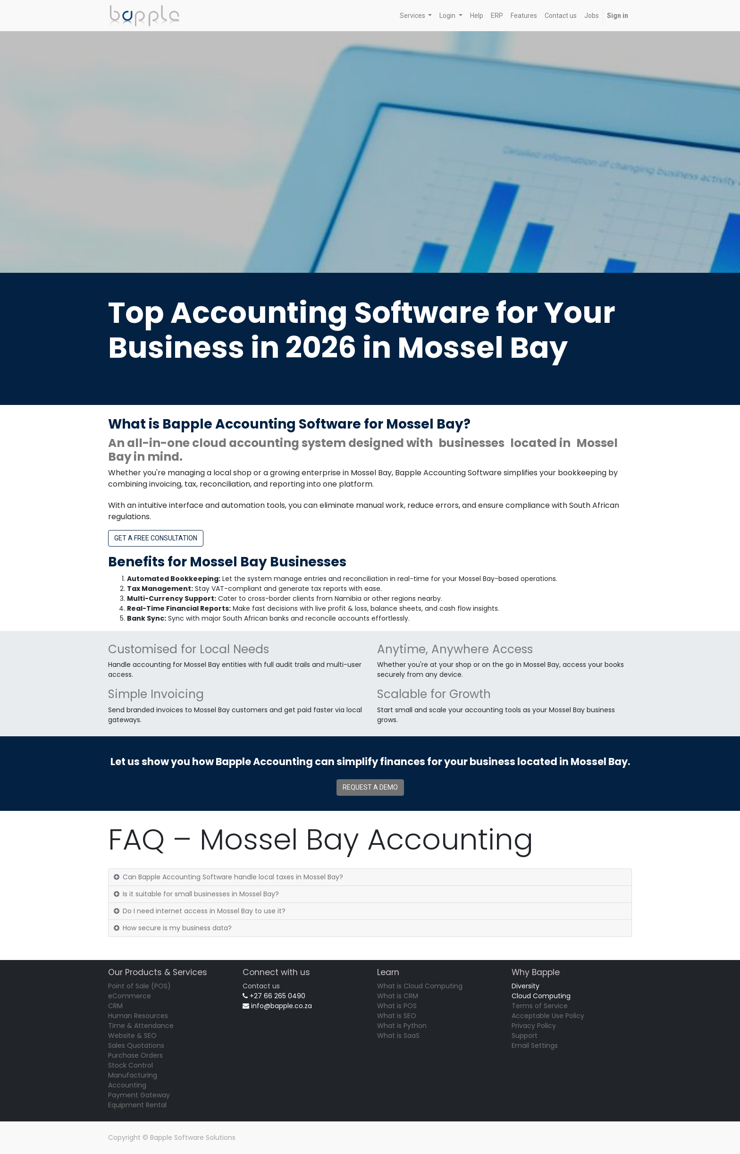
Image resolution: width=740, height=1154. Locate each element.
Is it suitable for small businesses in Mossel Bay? (201, 894)
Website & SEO (132, 1035)
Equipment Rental (137, 1105)
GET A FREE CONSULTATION (155, 538)
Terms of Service (540, 1006)
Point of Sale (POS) (139, 986)
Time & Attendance (141, 1025)
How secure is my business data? (177, 928)
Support (525, 1035)
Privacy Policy (534, 1025)
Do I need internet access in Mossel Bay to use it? (204, 911)
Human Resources (138, 1015)
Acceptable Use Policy (548, 1015)
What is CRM (397, 996)
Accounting (127, 1085)
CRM (115, 1006)
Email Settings (535, 1045)
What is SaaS (398, 1035)
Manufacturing (132, 1075)
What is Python (402, 1025)
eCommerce (129, 996)
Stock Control (130, 1065)
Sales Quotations (136, 1045)
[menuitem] (476, 16)
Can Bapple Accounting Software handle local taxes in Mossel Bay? (233, 877)
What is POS (397, 1006)
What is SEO (396, 1015)
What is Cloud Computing (419, 986)
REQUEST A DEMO (370, 787)
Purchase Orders (135, 1055)
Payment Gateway (139, 1095)
